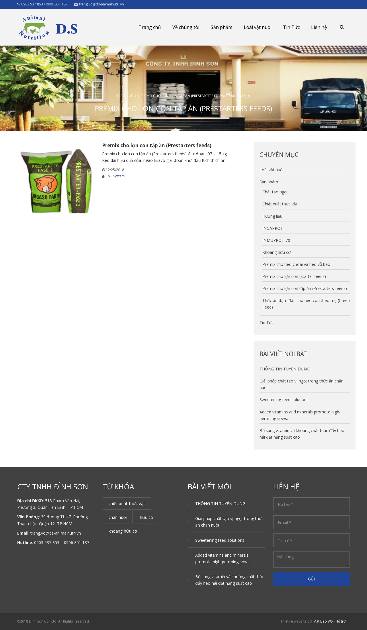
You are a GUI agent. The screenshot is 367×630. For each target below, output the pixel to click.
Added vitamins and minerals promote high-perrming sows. (222, 558)
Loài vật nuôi (258, 27)
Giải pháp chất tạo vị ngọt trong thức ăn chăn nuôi (229, 522)
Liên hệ (319, 27)
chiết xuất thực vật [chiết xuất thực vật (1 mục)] (127, 503)
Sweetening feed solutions (284, 399)
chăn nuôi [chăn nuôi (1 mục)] (118, 517)
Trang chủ (149, 27)
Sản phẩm (221, 27)
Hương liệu (272, 216)
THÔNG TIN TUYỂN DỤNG (284, 369)
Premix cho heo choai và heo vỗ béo (296, 264)
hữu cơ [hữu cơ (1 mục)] (146, 517)
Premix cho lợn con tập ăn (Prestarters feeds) (183, 95)
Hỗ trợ (340, 621)
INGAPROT (272, 228)
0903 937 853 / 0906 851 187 (42, 4)
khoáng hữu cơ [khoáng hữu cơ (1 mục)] (123, 531)
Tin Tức (291, 27)
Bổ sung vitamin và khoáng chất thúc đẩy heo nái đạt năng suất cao (229, 580)
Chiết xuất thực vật (279, 204)
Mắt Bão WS (323, 621)
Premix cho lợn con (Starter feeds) (294, 276)
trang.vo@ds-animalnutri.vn (99, 4)
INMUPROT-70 (276, 240)
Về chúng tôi (185, 27)
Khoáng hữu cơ (276, 252)
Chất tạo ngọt (275, 192)
